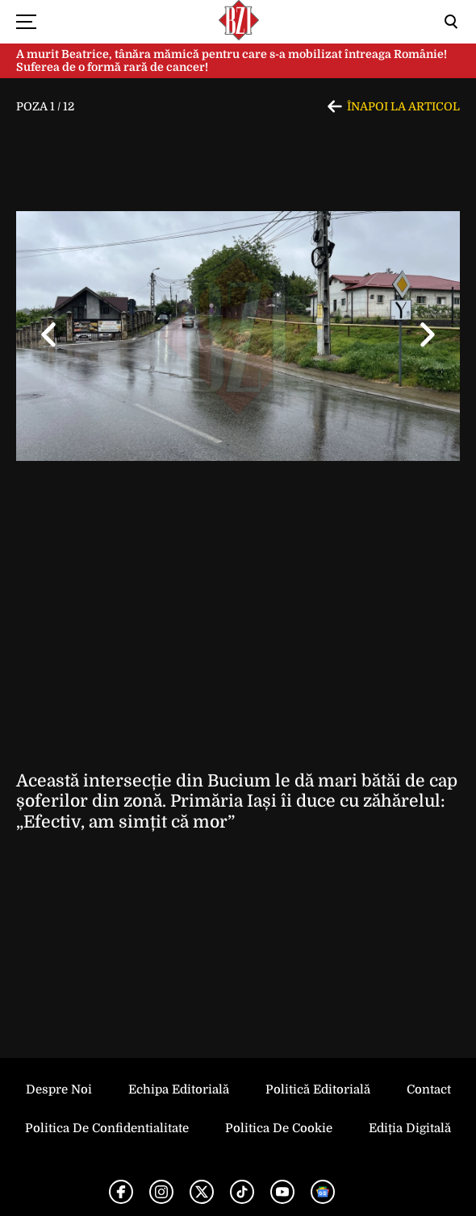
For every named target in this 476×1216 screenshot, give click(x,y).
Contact (429, 1089)
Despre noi (59, 1089)
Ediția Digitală (410, 1128)
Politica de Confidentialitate (107, 1128)
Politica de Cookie (278, 1128)
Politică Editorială (317, 1089)
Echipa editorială (178, 1089)
